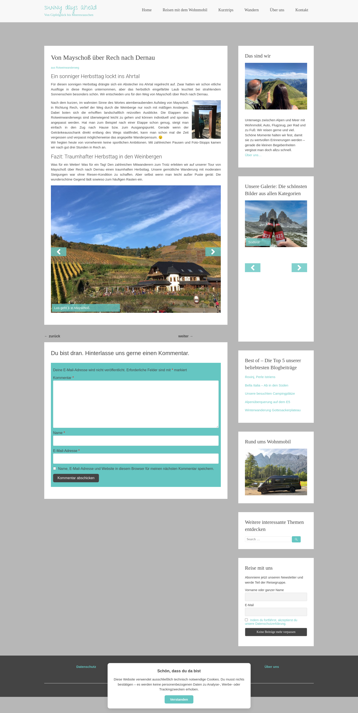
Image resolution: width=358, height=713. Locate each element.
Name (59, 433)
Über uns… (253, 155)
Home (147, 10)
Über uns (277, 10)
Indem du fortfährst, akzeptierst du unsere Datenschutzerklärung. (271, 621)
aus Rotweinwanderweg (65, 67)
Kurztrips (225, 10)
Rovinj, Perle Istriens (260, 377)
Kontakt (301, 10)
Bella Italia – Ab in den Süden (266, 385)
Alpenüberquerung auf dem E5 (267, 402)
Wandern (251, 10)
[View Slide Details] (276, 223)
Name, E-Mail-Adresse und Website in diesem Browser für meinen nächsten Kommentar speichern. (136, 469)
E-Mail (249, 605)
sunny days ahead (70, 8)
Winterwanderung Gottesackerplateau (273, 410)
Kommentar (63, 378)
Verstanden (179, 699)
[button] (58, 251)
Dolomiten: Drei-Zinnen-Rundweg (90, 336)
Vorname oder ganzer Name (264, 590)
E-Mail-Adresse (66, 451)
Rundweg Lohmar (210, 336)
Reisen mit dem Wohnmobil (185, 10)
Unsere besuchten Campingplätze (270, 393)
